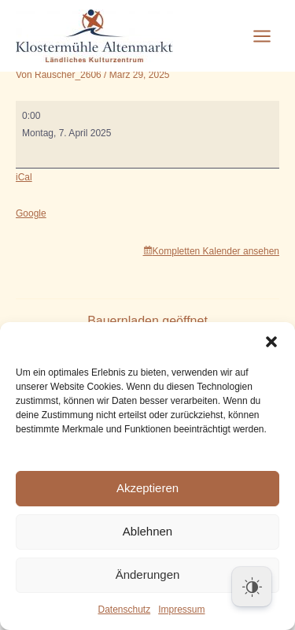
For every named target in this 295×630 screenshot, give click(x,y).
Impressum (181, 609)
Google (31, 213)
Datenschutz (124, 609)
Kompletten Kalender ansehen (216, 251)
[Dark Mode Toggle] (251, 586)
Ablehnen (147, 531)
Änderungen (148, 574)
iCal (24, 177)
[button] (271, 342)
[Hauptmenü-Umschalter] (262, 36)
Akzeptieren (147, 488)
